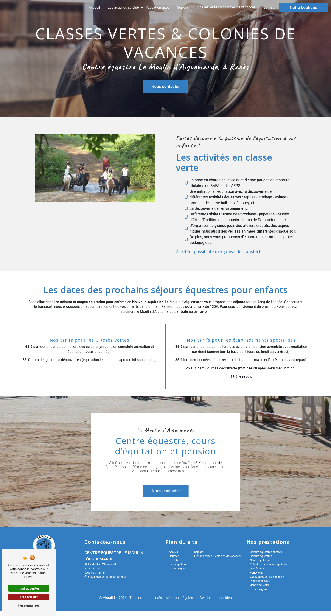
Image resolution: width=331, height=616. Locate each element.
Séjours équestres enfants (266, 552)
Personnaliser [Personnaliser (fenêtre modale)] (28, 605)
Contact (269, 7)
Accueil (94, 7)
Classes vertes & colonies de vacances (226, 7)
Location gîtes (158, 7)
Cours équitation (260, 560)
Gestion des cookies (215, 598)
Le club (173, 560)
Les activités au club (123, 7)
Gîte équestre (258, 568)
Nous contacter (165, 86)
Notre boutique (303, 7)
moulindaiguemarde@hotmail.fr (105, 576)
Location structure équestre (267, 576)
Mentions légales (179, 598)
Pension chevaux (260, 580)
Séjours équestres (261, 556)
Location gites (258, 589)
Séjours (183, 7)
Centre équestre (259, 584)
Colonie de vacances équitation (269, 564)
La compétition (178, 564)
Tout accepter (28, 588)
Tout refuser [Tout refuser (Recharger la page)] (28, 597)
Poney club (256, 572)
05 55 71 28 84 (95, 572)
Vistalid (109, 598)
